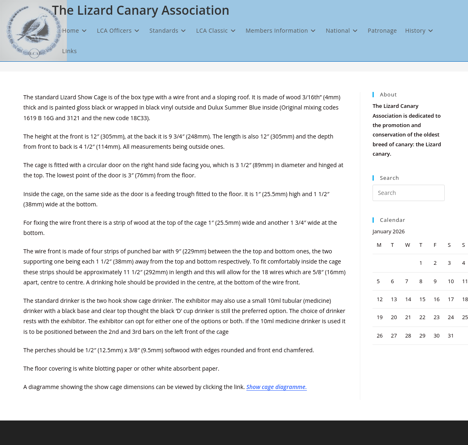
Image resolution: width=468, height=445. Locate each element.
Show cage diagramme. (276, 387)
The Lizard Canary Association (140, 10)
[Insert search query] (408, 193)
